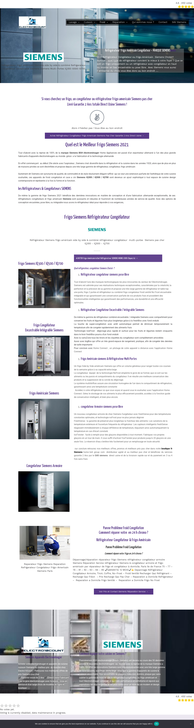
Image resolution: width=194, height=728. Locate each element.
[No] (190, 723)
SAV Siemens (179, 22)
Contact (163, 22)
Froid (102, 22)
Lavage (73, 22)
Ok (156, 724)
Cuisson (88, 22)
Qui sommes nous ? (143, 22)
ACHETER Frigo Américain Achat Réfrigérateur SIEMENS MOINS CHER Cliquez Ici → (110, 258)
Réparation (118, 22)
